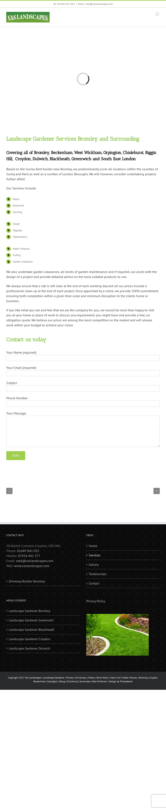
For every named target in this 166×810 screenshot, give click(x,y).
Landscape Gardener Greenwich (31, 620)
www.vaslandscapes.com (31, 566)
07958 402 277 (29, 556)
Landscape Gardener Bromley (29, 611)
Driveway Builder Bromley (27, 581)
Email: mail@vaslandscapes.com (95, 3)
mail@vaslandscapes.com (34, 561)
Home (93, 546)
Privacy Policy (95, 601)
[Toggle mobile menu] (157, 14)
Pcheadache (126, 681)
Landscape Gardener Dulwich (29, 648)
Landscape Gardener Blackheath (31, 629)
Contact (94, 583)
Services (94, 555)
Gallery (94, 564)
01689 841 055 (28, 551)
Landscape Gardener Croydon (29, 639)
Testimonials (98, 574)
